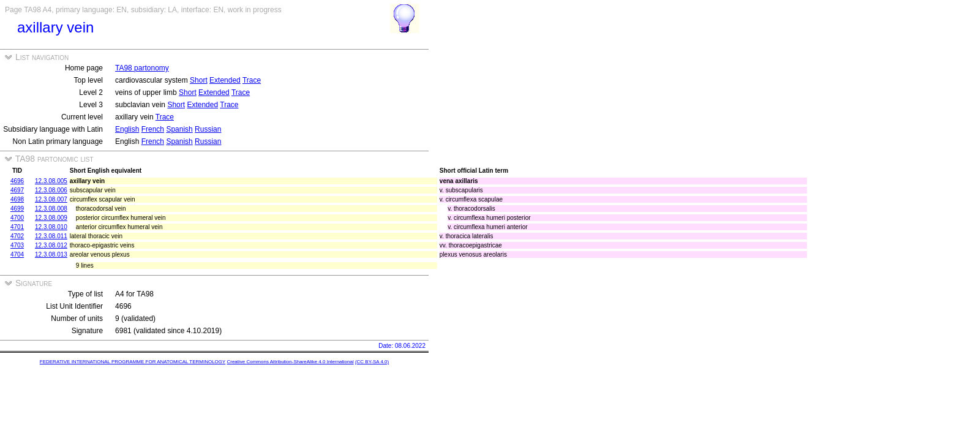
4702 (17, 236)
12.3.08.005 (51, 181)
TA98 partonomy (142, 68)
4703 (17, 245)
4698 (17, 199)
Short (199, 80)
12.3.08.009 (51, 217)
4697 (17, 190)
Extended (225, 80)
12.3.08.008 (51, 208)
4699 (17, 208)
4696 (17, 181)
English (127, 129)
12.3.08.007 (51, 199)
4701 (17, 227)
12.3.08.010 (51, 227)
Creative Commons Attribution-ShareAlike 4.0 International (290, 361)
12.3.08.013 (51, 254)
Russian (208, 129)
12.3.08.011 (51, 236)
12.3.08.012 (51, 245)
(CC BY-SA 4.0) (372, 361)
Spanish (179, 129)
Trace (251, 80)
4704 (17, 254)
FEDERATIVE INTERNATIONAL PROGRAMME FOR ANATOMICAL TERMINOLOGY (132, 361)
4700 (17, 217)
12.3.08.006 (51, 190)
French (152, 129)
